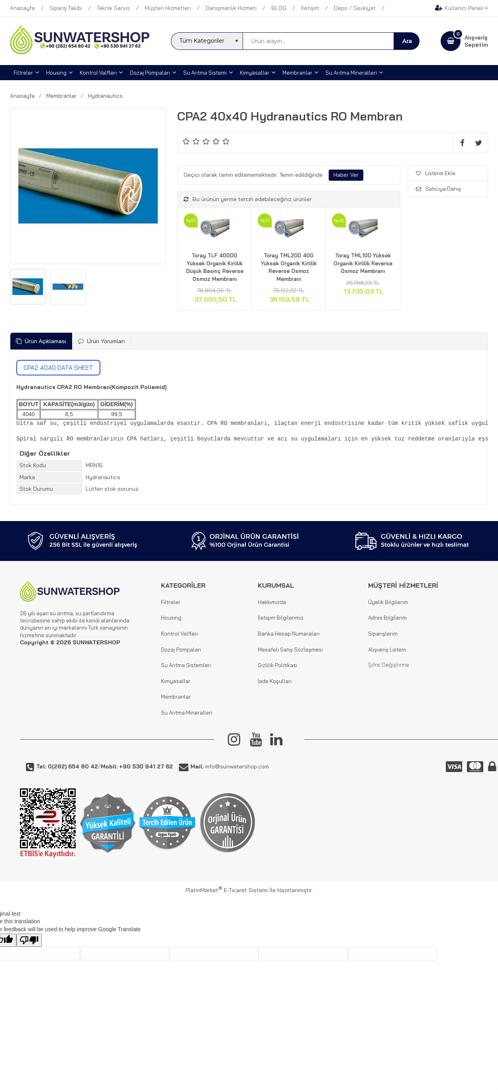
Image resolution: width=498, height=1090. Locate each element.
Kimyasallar (175, 681)
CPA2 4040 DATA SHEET (58, 367)
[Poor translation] (29, 940)
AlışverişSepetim (476, 41)
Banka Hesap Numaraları (289, 633)
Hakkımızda (272, 602)
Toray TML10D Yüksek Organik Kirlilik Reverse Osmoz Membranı (362, 263)
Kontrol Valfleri (179, 633)
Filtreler (170, 602)
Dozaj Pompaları (181, 649)
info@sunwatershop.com (229, 766)
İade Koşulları (275, 681)
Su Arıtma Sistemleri (186, 665)
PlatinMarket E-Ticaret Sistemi (227, 890)
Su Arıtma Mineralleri (186, 712)
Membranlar (176, 696)
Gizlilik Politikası (277, 665)
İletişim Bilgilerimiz (281, 617)
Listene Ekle (435, 173)
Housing (171, 617)
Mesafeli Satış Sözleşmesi (290, 649)
